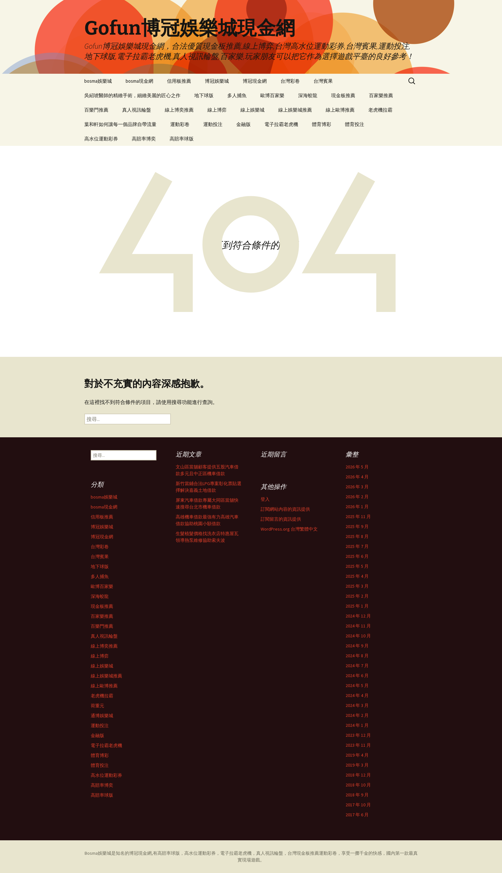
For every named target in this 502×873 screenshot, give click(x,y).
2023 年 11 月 (358, 745)
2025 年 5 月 (357, 566)
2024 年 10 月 (358, 636)
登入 (265, 499)
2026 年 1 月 (357, 506)
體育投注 (354, 124)
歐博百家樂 (272, 95)
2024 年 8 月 (357, 656)
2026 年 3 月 (357, 487)
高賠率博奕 (144, 139)
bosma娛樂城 (98, 81)
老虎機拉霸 (380, 110)
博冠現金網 (255, 81)
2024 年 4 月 (357, 695)
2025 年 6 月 (357, 556)
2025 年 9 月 (357, 526)
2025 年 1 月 (357, 606)
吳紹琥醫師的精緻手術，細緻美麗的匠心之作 (132, 95)
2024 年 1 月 (357, 725)
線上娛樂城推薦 (295, 110)
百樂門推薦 (96, 110)
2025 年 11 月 (358, 516)
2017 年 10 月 (358, 805)
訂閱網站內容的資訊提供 (285, 509)
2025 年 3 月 (357, 586)
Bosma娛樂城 (98, 853)
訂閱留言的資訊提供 (281, 519)
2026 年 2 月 (357, 496)
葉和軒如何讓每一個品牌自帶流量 (120, 124)
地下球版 (203, 95)
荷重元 (97, 706)
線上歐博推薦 (340, 110)
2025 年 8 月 (357, 536)
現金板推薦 (343, 95)
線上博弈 (217, 110)
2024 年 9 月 (357, 646)
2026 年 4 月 (357, 477)
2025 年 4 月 (357, 576)
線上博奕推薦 (179, 110)
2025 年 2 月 (357, 596)
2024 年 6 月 (357, 675)
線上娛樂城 (252, 110)
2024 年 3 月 (357, 705)
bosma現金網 (139, 81)
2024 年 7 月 (357, 665)
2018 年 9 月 (357, 795)
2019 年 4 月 (357, 755)
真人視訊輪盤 (136, 110)
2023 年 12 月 (358, 735)
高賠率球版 (182, 139)
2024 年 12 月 (358, 616)
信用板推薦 (179, 81)
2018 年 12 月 (358, 775)
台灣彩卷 (290, 81)
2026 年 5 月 (357, 467)
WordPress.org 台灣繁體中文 (289, 529)
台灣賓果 (323, 81)
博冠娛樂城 (217, 81)
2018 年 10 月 (358, 785)
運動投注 (212, 124)
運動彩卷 (179, 124)
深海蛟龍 (307, 95)
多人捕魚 (237, 95)
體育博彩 (321, 124)
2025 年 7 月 (357, 546)
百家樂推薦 (381, 95)
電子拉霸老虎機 (281, 124)
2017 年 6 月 (357, 815)
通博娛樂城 (102, 715)
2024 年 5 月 (357, 685)
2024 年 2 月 (357, 715)
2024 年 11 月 (358, 626)
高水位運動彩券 (101, 139)
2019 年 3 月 (357, 765)
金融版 (243, 124)
